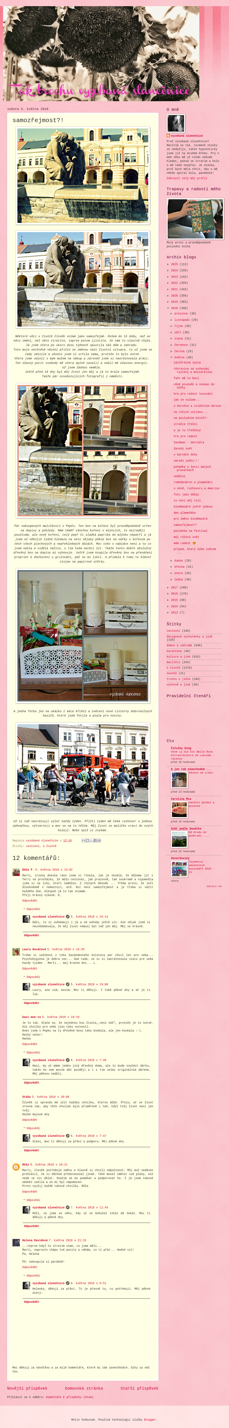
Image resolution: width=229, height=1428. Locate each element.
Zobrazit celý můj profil (187, 178)
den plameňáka (185, 513)
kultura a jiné (178, 656)
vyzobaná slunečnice (49, 916)
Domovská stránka (84, 1388)
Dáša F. (28, 869)
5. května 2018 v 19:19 (60, 1017)
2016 (175, 593)
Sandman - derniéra (189, 442)
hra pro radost (185, 436)
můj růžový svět (186, 537)
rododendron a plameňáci (193, 482)
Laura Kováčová (34, 949)
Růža (25, 1164)
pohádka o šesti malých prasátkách (192, 468)
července (182, 345)
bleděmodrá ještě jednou (193, 506)
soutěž (172, 673)
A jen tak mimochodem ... (191, 769)
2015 (175, 600)
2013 (175, 612)
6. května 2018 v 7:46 (88, 1060)
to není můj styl (187, 500)
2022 (175, 283)
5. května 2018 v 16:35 (65, 949)
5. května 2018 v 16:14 (89, 916)
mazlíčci (173, 662)
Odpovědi (33, 909)
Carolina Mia (181, 799)
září (178, 332)
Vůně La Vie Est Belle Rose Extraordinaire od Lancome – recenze (192, 755)
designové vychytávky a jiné (189, 636)
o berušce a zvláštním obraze (197, 406)
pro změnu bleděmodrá (191, 518)
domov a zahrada (179, 645)
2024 (175, 270)
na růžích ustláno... (191, 412)
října (179, 326)
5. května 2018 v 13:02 (54, 869)
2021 (175, 289)
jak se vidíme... (187, 399)
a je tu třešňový (187, 430)
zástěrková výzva (187, 362)
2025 (175, 264)
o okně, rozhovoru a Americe (196, 488)
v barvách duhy (185, 454)
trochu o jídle (178, 679)
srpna (179, 338)
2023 (175, 276)
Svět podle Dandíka (186, 828)
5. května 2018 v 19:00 (89, 984)
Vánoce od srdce (201, 772)
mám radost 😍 (185, 543)
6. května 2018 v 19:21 (48, 1164)
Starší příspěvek (139, 1388)
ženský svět (183, 448)
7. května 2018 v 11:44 (89, 1207)
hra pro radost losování (193, 393)
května (180, 357)
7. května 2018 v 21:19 (67, 1240)
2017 (175, 587)
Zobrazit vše (214, 886)
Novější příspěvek (27, 1388)
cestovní (32, 846)
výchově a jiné (178, 684)
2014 (175, 606)
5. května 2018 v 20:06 (50, 1097)
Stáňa (26, 1097)
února (179, 573)
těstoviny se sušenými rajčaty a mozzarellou (193, 370)
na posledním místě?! (191, 418)
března (180, 566)
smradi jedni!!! (186, 460)
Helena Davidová (35, 1240)
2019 (175, 302)
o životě (49, 846)
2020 (175, 295)
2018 (175, 308)
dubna (179, 560)
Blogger (150, 1419)
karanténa (174, 651)
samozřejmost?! (185, 525)
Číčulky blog (181, 748)
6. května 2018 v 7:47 (88, 1136)
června (180, 351)
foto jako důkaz (186, 494)
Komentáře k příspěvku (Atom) (69, 1397)
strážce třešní (185, 424)
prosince (182, 313)
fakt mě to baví (186, 378)
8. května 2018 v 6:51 (88, 1283)
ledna (179, 579)
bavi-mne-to (31, 1017)
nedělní (179, 476)
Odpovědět (30, 900)
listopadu (182, 320)
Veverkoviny (180, 858)
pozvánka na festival (191, 531)
